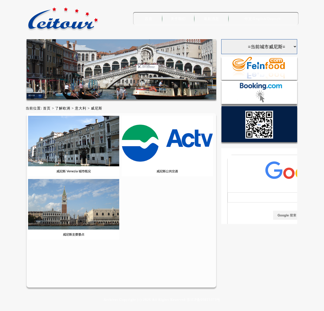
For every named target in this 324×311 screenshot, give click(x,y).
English (259, 19)
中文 (248, 19)
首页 (148, 19)
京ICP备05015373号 (203, 300)
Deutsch (274, 19)
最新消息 (211, 19)
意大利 (80, 108)
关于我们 (178, 19)
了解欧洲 (62, 108)
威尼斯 (96, 108)
